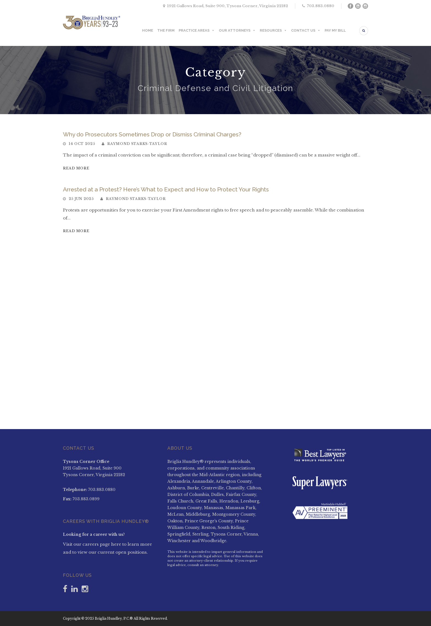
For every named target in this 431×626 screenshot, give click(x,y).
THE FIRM (166, 30)
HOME (147, 30)
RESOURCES (273, 30)
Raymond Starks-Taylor (137, 144)
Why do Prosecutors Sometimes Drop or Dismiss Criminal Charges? (152, 134)
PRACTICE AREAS (197, 30)
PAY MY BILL (335, 30)
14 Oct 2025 (82, 144)
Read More (76, 168)
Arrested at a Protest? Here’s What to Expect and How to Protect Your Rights (166, 189)
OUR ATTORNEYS (237, 30)
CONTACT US (306, 30)
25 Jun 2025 (81, 199)
